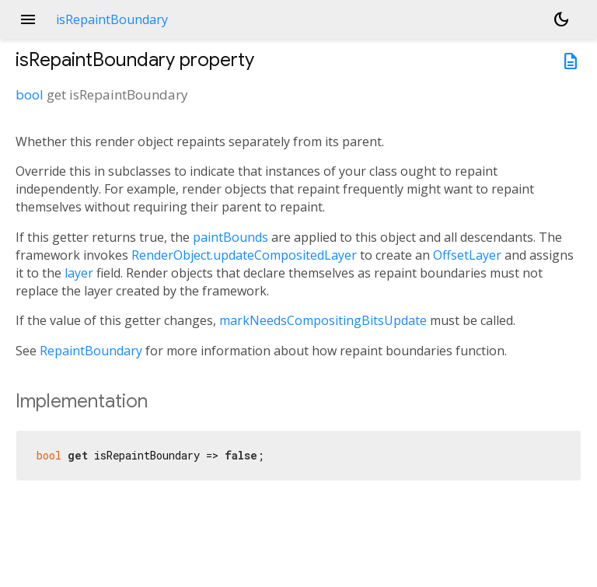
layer (79, 272)
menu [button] (28, 19)
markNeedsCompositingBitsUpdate (323, 320)
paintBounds (230, 237)
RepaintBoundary (91, 350)
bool (30, 94)
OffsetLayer (467, 255)
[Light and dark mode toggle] (561, 19)
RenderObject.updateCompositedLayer (244, 255)
